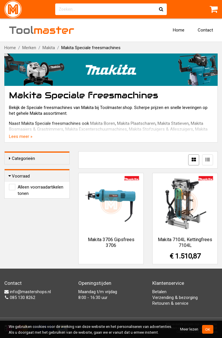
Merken (29, 47)
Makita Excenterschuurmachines (96, 129)
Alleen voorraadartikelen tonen (40, 187)
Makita (48, 47)
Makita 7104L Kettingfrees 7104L (185, 242)
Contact (205, 30)
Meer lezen (189, 329)
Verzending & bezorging (175, 297)
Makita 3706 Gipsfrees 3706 (111, 242)
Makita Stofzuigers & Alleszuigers (161, 129)
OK (207, 329)
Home (178, 30)
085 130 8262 (19, 297)
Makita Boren (102, 123)
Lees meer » (20, 136)
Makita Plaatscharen (136, 123)
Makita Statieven (173, 123)
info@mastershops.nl (27, 291)
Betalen (159, 291)
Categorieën (22, 158)
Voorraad (19, 176)
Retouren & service (170, 303)
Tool (41, 30)
